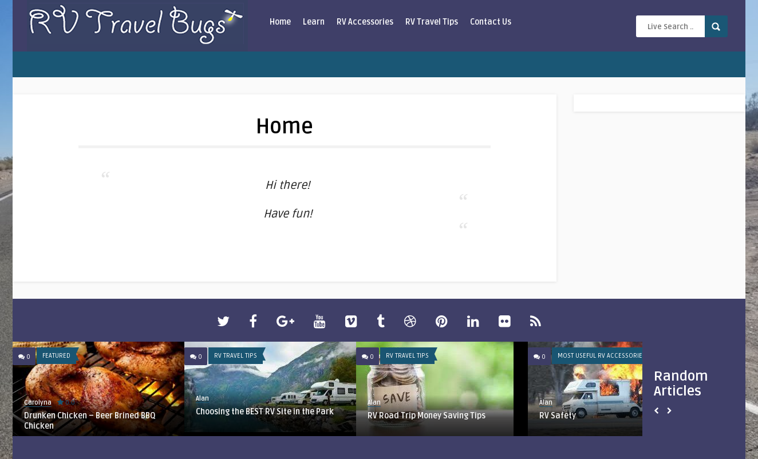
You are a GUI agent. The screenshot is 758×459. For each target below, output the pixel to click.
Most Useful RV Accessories (602, 355)
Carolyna (38, 402)
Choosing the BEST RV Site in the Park (265, 412)
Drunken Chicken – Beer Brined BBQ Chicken (90, 421)
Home (280, 22)
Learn (314, 22)
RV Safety (557, 416)
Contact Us (490, 22)
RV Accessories (365, 22)
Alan (202, 398)
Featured (56, 355)
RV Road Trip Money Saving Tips (426, 416)
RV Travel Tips (431, 22)
